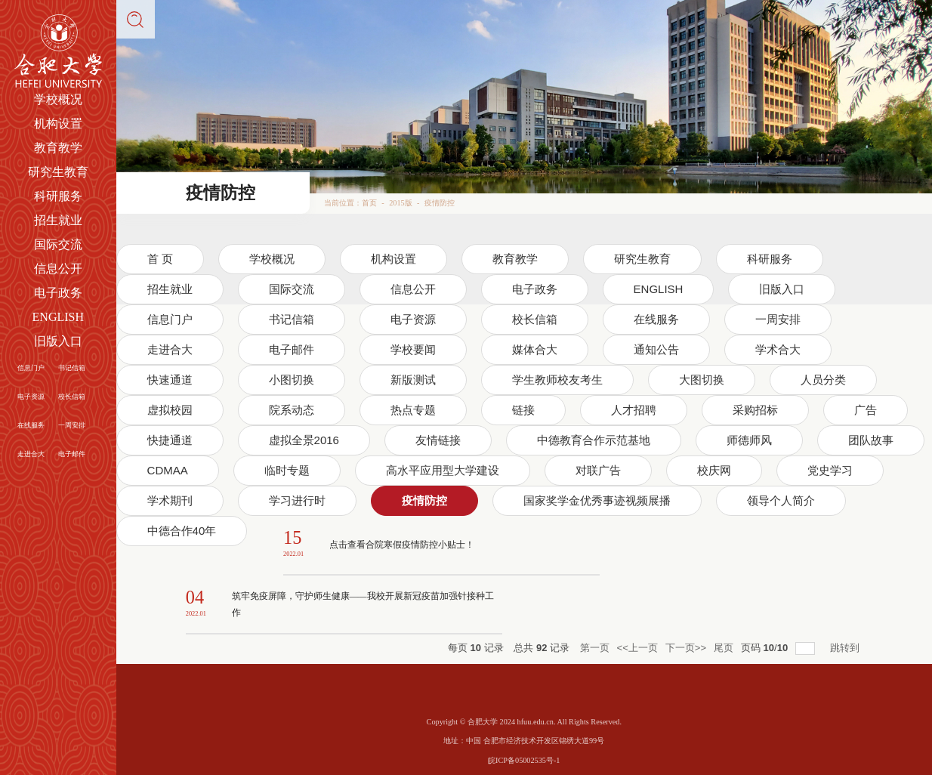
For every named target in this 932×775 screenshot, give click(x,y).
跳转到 (846, 647)
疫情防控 (439, 203)
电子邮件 (71, 454)
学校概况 (58, 99)
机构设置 (58, 123)
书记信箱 (71, 368)
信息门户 (31, 368)
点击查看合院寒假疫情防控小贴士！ (401, 544)
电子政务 (58, 292)
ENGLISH (58, 316)
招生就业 (58, 220)
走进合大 (31, 454)
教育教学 (58, 147)
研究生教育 (58, 171)
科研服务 (58, 196)
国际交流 (58, 244)
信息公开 (58, 268)
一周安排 (71, 425)
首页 (369, 203)
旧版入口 (58, 341)
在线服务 (31, 425)
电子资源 (31, 396)
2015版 (400, 203)
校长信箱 (71, 396)
